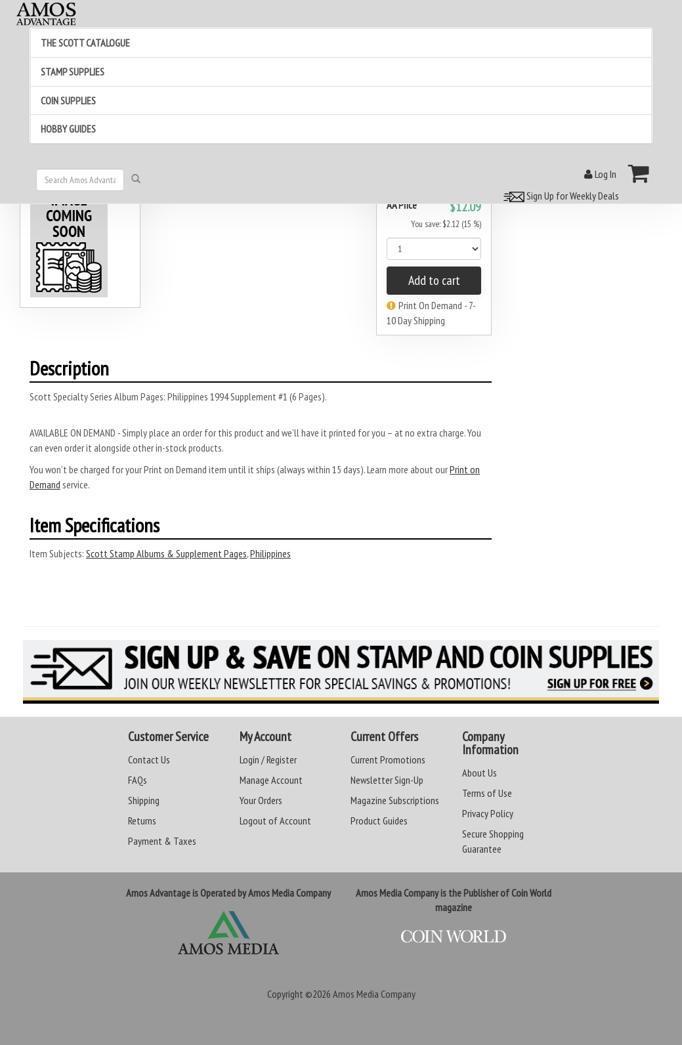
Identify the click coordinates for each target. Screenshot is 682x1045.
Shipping (144, 800)
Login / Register (268, 759)
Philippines (270, 553)
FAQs (137, 779)
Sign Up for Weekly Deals (559, 195)
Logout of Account (275, 820)
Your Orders (261, 800)
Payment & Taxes (162, 840)
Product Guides (379, 820)
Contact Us (149, 759)
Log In (600, 174)
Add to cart (434, 280)
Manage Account (271, 779)
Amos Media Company (374, 993)
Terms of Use (487, 793)
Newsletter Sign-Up (387, 779)
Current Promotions (388, 759)
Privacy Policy (487, 813)
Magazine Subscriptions (395, 800)
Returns (142, 820)
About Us (479, 772)
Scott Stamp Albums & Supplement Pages (166, 553)
